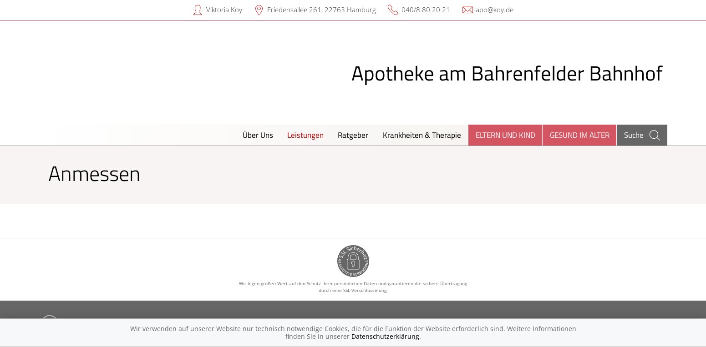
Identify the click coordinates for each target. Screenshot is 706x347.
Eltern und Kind (505, 135)
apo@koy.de (494, 9)
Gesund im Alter (579, 135)
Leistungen (305, 135)
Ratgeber (353, 135)
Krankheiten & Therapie (422, 135)
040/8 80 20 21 (425, 9)
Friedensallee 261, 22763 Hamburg (321, 9)
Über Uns (258, 135)
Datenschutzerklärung (385, 336)
